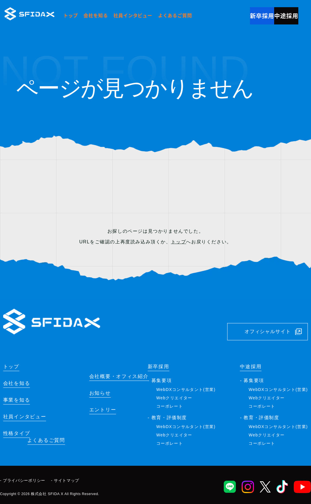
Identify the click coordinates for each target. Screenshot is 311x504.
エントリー (94, 418)
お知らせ (90, 400)
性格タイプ (19, 435)
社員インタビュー (132, 15)
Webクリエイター (174, 396)
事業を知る (19, 400)
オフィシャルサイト (262, 321)
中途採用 (281, 14)
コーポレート (169, 405)
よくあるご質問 (175, 15)
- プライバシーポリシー (22, 479)
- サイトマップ (65, 479)
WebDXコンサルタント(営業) (186, 388)
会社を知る (96, 15)
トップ (70, 15)
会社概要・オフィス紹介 (113, 382)
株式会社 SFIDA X (46, 491)
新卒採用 (246, 14)
